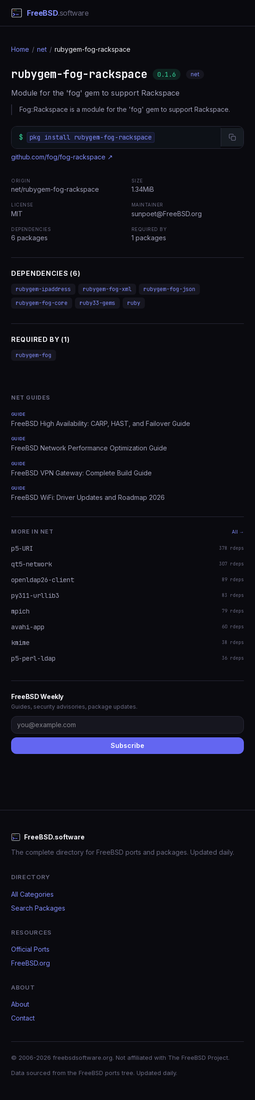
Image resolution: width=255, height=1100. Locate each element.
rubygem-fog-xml (107, 289)
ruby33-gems (97, 303)
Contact (23, 1018)
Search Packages (38, 908)
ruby (133, 303)
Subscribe (127, 745)
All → (238, 532)
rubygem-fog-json (169, 289)
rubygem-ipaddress (43, 289)
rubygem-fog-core (42, 303)
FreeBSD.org (30, 963)
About (20, 1004)
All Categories (32, 894)
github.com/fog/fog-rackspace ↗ (62, 157)
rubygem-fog (33, 355)
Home (20, 49)
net (42, 49)
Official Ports (30, 949)
